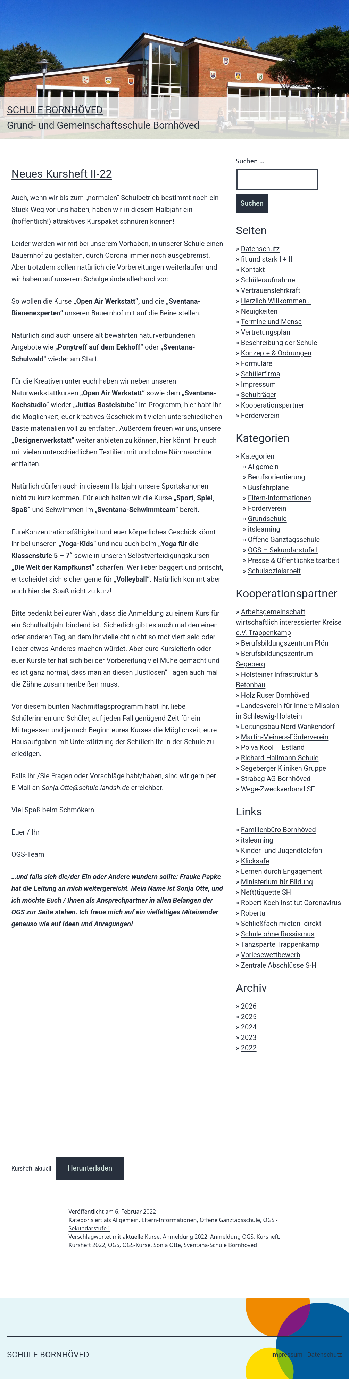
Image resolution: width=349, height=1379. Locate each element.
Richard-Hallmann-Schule (280, 758)
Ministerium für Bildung (277, 882)
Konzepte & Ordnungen (276, 353)
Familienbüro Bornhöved (278, 830)
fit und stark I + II (266, 259)
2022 (249, 1048)
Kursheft (268, 1236)
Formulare (257, 363)
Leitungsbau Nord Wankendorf (288, 726)
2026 (249, 1006)
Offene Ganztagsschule (284, 539)
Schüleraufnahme (268, 280)
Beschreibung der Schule (279, 342)
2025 (249, 1016)
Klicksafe (255, 861)
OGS (113, 1245)
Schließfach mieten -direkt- (282, 923)
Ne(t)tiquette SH (266, 892)
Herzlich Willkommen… (276, 301)
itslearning (264, 529)
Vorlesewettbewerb (270, 955)
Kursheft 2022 (87, 1245)
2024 (249, 1027)
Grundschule (267, 519)
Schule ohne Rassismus (278, 934)
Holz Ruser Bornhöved (275, 695)
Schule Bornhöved (55, 110)
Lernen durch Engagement (281, 871)
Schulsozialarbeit (274, 571)
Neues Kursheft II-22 (61, 173)
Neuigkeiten (259, 311)
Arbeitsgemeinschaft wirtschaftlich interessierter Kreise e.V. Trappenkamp (288, 622)
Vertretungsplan (265, 332)
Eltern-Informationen (279, 498)
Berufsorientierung (276, 477)
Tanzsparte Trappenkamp (280, 944)
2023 (249, 1037)
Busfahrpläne (268, 487)
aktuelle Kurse (141, 1236)
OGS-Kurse (136, 1245)
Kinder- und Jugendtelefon (281, 850)
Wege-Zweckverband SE (278, 789)
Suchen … (250, 161)
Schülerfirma (260, 374)
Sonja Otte (167, 1245)
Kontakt (253, 269)
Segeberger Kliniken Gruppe (283, 768)
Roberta (253, 913)
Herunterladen (90, 1168)
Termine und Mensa (271, 322)
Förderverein (260, 415)
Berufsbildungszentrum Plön (285, 643)
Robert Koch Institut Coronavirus (291, 902)
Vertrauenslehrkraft (270, 290)
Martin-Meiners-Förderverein (285, 737)
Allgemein (263, 466)
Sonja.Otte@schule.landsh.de (85, 787)
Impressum (258, 384)
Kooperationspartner (273, 405)
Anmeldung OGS (232, 1236)
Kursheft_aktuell (31, 1168)
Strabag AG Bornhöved (276, 778)
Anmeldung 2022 (185, 1236)
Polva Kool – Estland (273, 747)
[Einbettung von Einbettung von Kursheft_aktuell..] (117, 1044)
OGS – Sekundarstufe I (283, 550)
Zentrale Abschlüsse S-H (279, 965)
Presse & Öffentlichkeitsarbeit (293, 560)
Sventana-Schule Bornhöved (220, 1245)
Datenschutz (260, 249)
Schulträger (258, 395)
